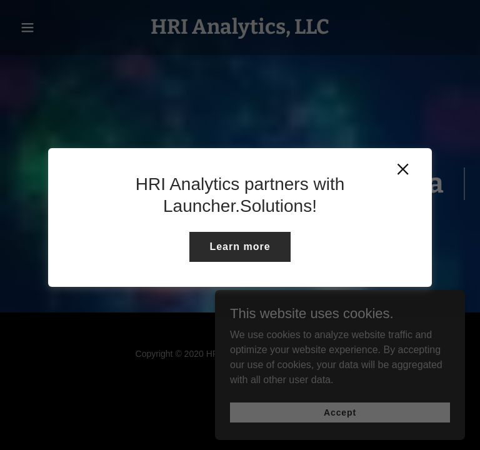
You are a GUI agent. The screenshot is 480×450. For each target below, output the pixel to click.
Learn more (239, 246)
